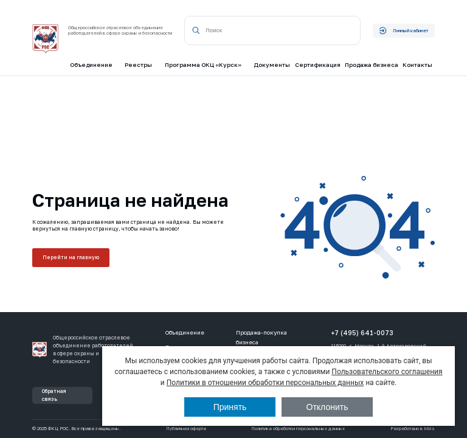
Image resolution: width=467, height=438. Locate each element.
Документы (272, 64)
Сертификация (318, 64)
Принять (230, 407)
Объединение (184, 332)
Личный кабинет (403, 31)
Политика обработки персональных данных (298, 428)
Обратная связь (54, 395)
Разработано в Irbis (412, 428)
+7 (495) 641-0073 (362, 332)
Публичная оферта (186, 428)
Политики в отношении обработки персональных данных (265, 382)
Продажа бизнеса (371, 64)
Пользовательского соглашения (386, 371)
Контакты (417, 64)
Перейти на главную (71, 257)
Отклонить (327, 407)
